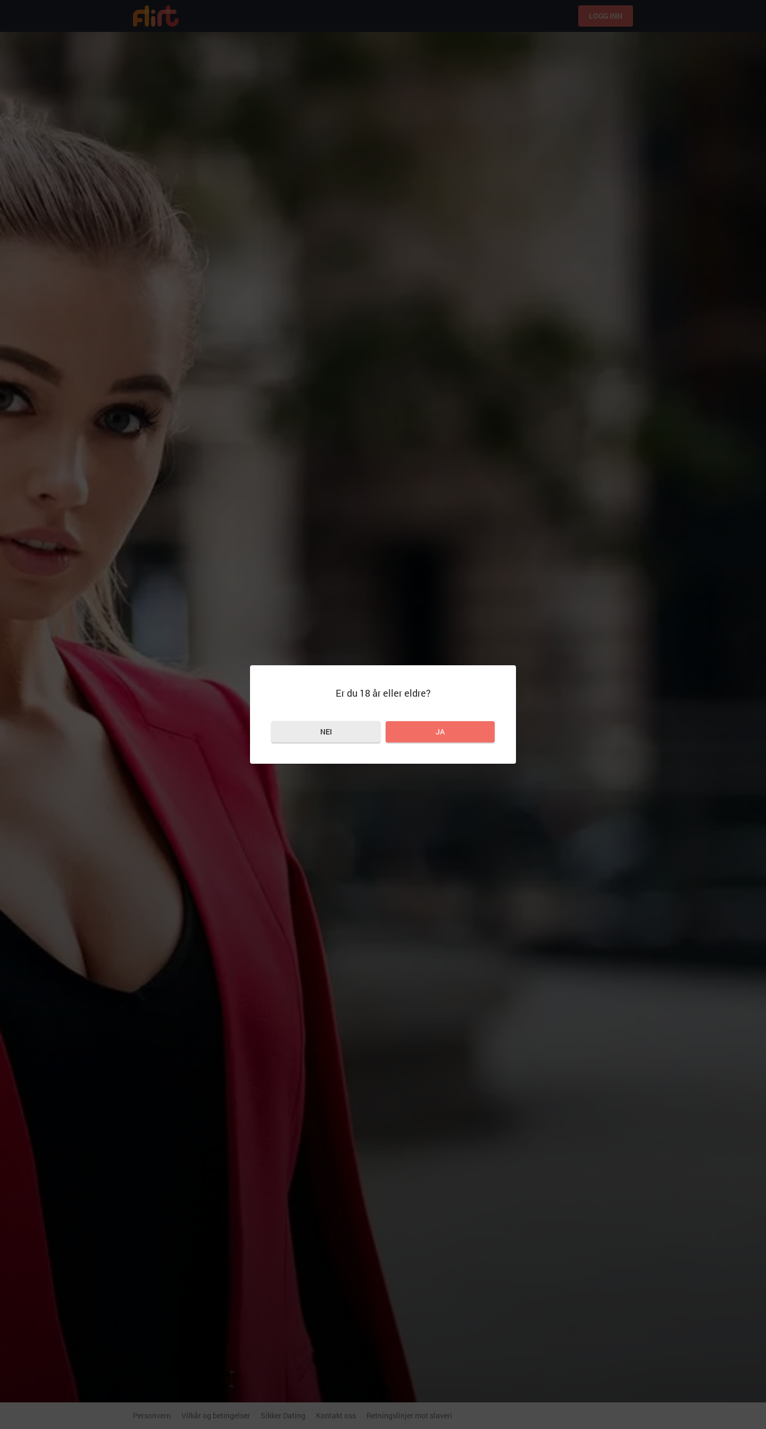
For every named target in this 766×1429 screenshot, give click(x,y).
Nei (326, 731)
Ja (440, 731)
